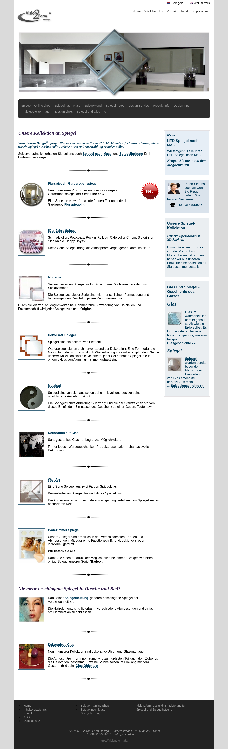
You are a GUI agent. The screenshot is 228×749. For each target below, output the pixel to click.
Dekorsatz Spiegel (62, 335)
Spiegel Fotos (115, 105)
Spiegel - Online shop (35, 105)
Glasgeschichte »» (181, 343)
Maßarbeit (175, 240)
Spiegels (177, 3)
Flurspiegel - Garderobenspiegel (72, 183)
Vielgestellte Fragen (37, 111)
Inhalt (185, 11)
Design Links (64, 111)
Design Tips (181, 105)
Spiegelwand (93, 105)
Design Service (138, 105)
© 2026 (74, 731)
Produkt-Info (161, 105)
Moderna (55, 277)
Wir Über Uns (153, 11)
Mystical (54, 385)
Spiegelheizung (131, 153)
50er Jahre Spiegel (62, 230)
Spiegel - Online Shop (95, 705)
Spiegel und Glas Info (91, 111)
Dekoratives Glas (61, 644)
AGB (27, 717)
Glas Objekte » (87, 665)
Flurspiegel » (74, 204)
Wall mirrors (202, 3)
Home (137, 11)
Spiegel (191, 358)
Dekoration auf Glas (63, 433)
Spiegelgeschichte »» (187, 385)
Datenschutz (32, 720)
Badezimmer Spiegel (64, 530)
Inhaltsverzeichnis (35, 709)
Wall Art (54, 479)
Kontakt (172, 11)
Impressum (200, 11)
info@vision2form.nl (127, 734)
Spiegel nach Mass (67, 105)
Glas (188, 312)
